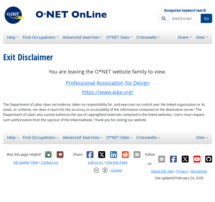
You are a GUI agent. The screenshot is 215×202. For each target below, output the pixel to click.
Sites (200, 37)
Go (206, 18)
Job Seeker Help (25, 162)
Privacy (182, 171)
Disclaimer (199, 171)
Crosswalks (146, 37)
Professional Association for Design (107, 83)
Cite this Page (116, 162)
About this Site (162, 171)
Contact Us (49, 162)
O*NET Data (117, 37)
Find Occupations (39, 37)
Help (11, 37)
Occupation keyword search (185, 10)
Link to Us (95, 162)
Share (183, 37)
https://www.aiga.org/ (107, 92)
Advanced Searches (81, 37)
